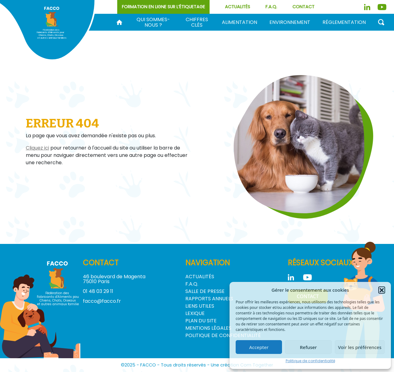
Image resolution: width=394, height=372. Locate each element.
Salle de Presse (205, 291)
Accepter (258, 347)
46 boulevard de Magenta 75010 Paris (114, 279)
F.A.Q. (271, 7)
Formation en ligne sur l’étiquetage (163, 7)
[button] (382, 290)
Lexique (195, 313)
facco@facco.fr (102, 301)
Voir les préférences (359, 347)
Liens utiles (199, 305)
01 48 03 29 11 (98, 291)
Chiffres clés (197, 22)
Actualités (237, 7)
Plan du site (201, 320)
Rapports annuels (209, 298)
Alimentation (239, 22)
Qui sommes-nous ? (153, 22)
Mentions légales (208, 328)
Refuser (308, 347)
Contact (303, 7)
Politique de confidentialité (310, 360)
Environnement (289, 22)
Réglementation (344, 22)
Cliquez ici (37, 147)
